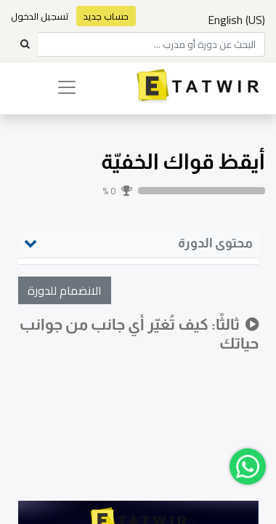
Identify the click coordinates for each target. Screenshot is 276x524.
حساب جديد (106, 16)
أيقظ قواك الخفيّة (183, 161)
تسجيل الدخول (40, 16)
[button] (64, 290)
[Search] (24, 44)
